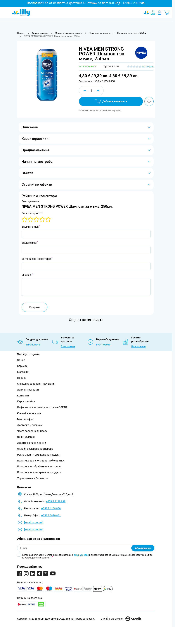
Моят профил (25, 419)
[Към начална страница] (21, 33)
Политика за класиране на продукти (39, 472)
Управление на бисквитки (32, 478)
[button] (141, 53)
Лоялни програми (28, 389)
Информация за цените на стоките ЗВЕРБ (42, 407)
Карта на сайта (26, 401)
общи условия (81, 555)
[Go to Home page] (21, 12)
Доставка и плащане (30, 425)
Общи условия (26, 436)
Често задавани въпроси (32, 431)
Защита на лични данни (31, 442)
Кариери (22, 365)
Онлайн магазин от (121, 618)
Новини (21, 377)
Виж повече (33, 344)
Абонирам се (143, 548)
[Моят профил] (159, 12)
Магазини (23, 371)
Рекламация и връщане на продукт (38, 454)
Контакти (23, 395)
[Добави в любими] (149, 101)
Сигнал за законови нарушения (36, 383)
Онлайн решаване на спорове (35, 448)
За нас (21, 360)
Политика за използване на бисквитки (40, 460)
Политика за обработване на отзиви (39, 466)
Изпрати (34, 307)
